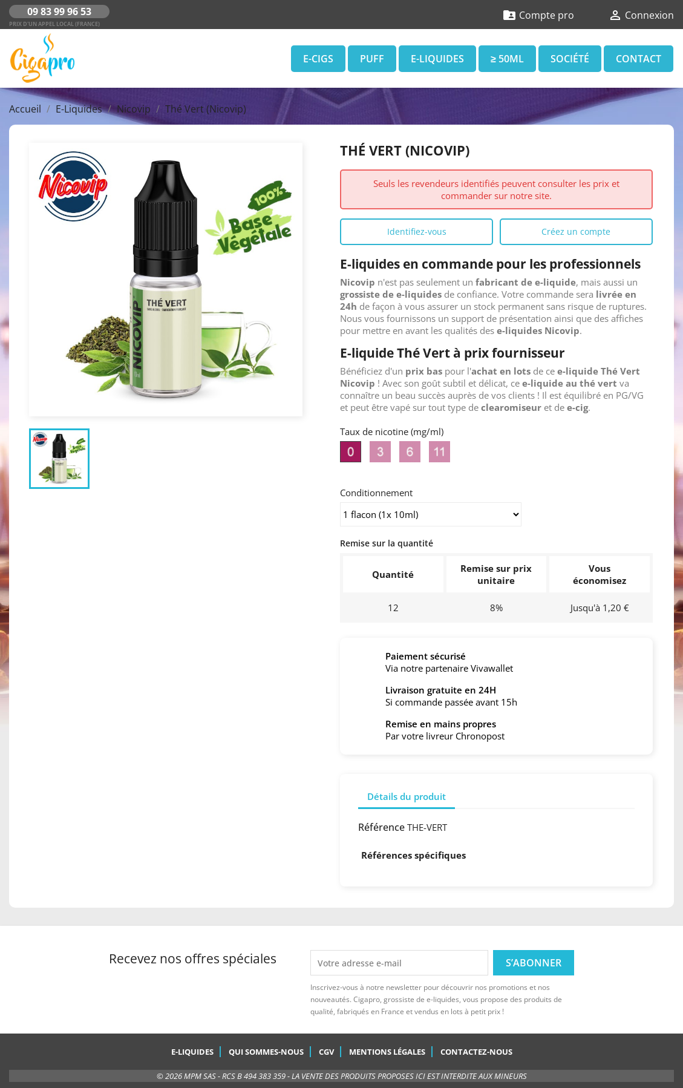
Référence (381, 827)
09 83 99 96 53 (59, 11)
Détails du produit (406, 796)
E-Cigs (318, 58)
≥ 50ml (507, 58)
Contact (638, 58)
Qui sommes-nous (266, 1051)
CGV (326, 1051)
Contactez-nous (476, 1051)
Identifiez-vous (416, 231)
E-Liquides (437, 58)
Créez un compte (575, 231)
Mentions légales (387, 1051)
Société (570, 58)
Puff (372, 58)
